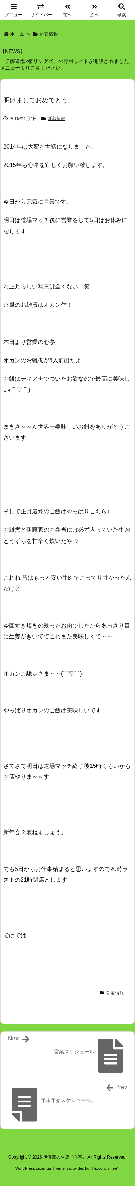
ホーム (17, 34)
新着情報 (48, 34)
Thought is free (104, 1168)
